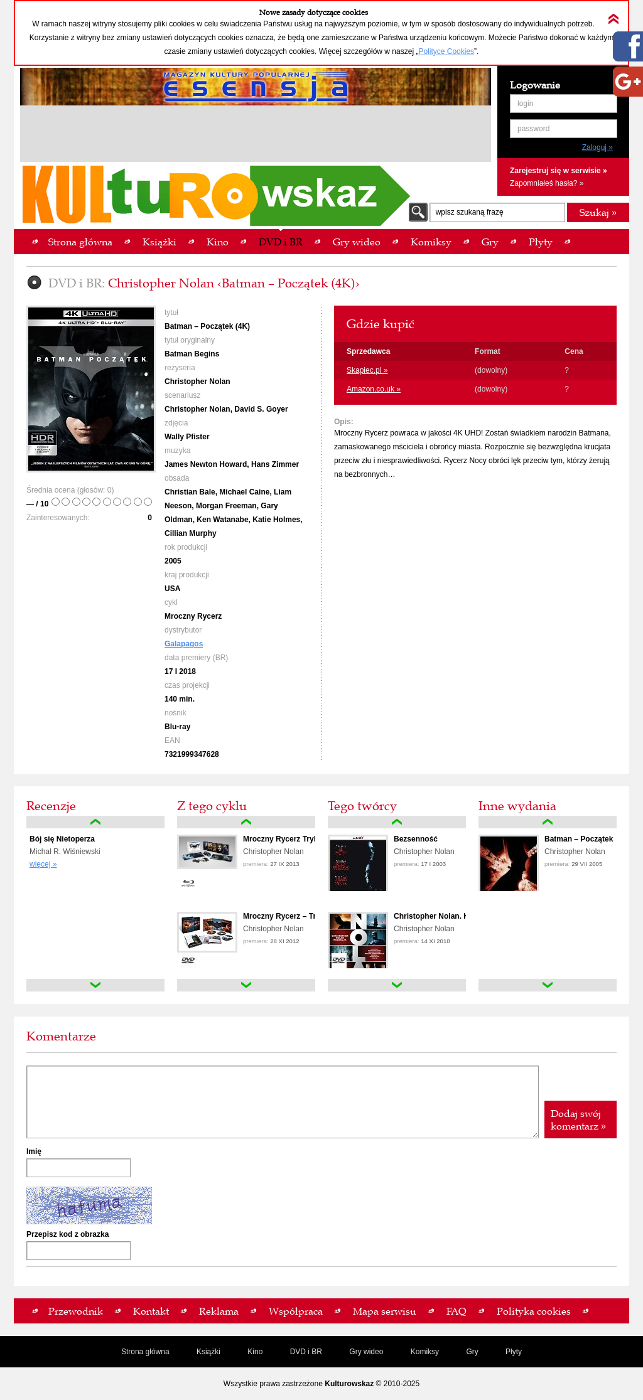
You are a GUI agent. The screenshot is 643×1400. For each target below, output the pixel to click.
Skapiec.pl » (367, 370)
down (95, 985)
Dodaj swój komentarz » (578, 1119)
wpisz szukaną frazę (470, 212)
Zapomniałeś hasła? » (546, 183)
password (533, 128)
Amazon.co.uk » (374, 389)
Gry (472, 1351)
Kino (254, 1351)
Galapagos (184, 643)
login (525, 103)
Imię (33, 1151)
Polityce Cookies (446, 51)
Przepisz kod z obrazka (67, 1234)
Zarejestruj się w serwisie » (558, 170)
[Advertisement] (255, 135)
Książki (208, 1351)
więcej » (43, 864)
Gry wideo (366, 1351)
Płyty (513, 1351)
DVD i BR (306, 1351)
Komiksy (425, 1351)
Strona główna (145, 1351)
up (95, 822)
